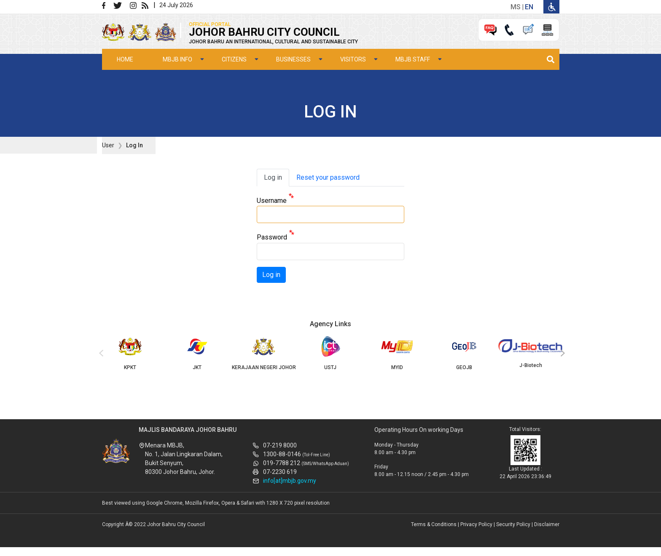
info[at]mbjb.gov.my (289, 480)
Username (272, 201)
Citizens (234, 59)
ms (516, 7)
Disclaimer (546, 524)
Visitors (353, 59)
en (529, 7)
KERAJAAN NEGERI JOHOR (263, 353)
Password (272, 238)
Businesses (293, 59)
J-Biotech (530, 352)
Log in (273, 177)
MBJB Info (177, 59)
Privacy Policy (476, 524)
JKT (197, 353)
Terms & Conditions (434, 524)
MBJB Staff (412, 59)
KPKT (130, 353)
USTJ (330, 353)
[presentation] (100, 353)
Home (125, 59)
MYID (397, 353)
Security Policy (513, 524)
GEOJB (464, 353)
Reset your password (328, 177)
